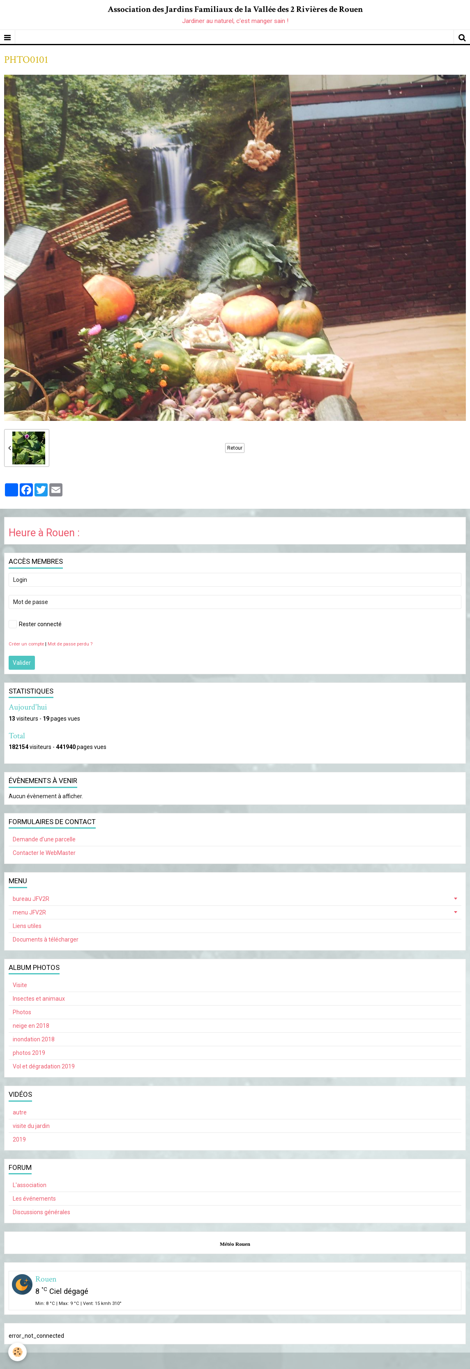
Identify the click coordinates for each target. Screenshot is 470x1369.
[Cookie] (17, 1352)
